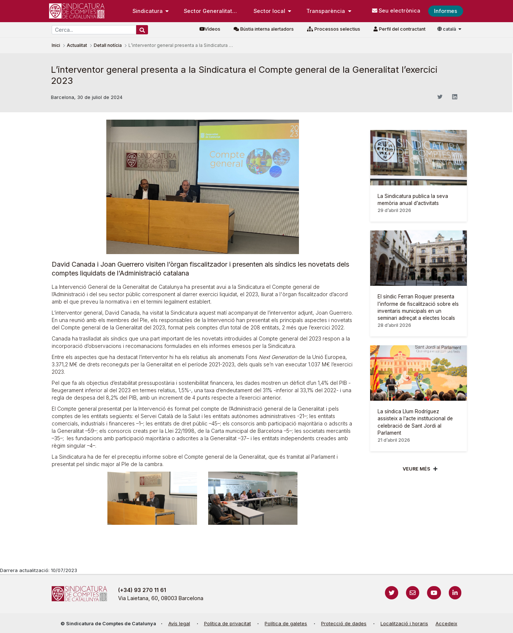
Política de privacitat (227, 623)
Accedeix (446, 623)
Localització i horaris (404, 623)
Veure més (416, 469)
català (447, 29)
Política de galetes (286, 623)
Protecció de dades (343, 623)
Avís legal (179, 623)
